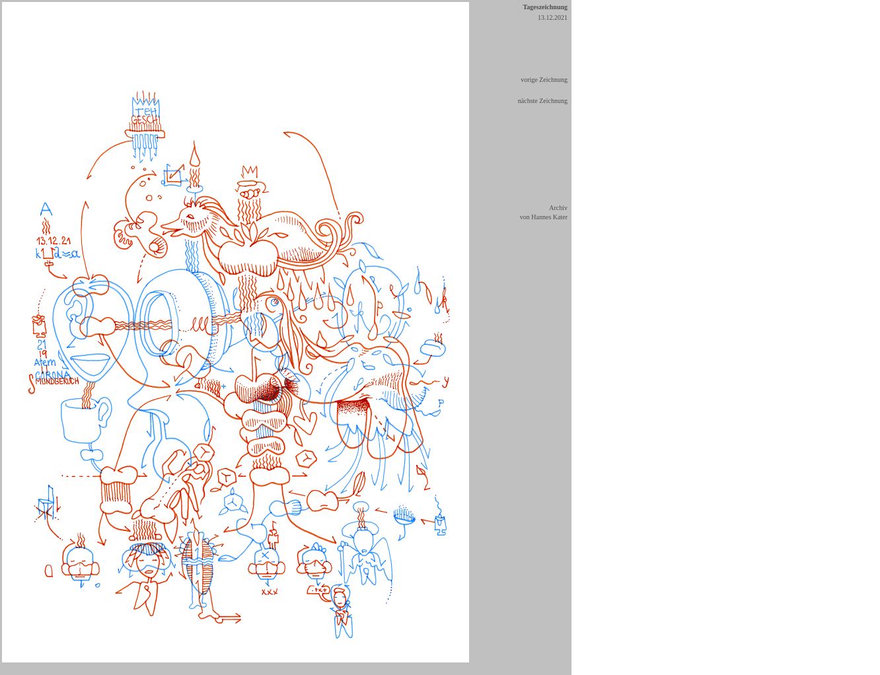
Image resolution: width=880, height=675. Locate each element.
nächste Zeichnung (543, 100)
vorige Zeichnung (544, 79)
